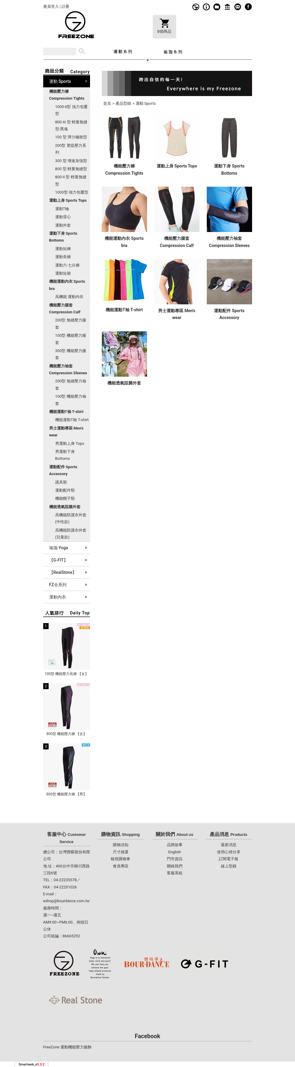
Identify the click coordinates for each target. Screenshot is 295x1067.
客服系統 (238, 7)
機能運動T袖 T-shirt (72, 419)
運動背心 (63, 217)
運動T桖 (62, 208)
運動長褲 (63, 257)
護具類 (61, 482)
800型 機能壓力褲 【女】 (66, 734)
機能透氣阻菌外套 (124, 383)
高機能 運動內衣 (69, 296)
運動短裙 (63, 273)
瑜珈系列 (173, 51)
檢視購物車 (120, 859)
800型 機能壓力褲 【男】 (66, 794)
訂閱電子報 (228, 859)
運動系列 (122, 51)
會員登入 (51, 6)
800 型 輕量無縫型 (71, 169)
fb (248, 7)
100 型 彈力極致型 (71, 137)
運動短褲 (63, 248)
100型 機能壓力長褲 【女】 (66, 674)
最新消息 (228, 844)
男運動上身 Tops (69, 443)
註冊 (65, 6)
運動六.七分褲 (67, 265)
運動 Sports (146, 103)
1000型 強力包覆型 (71, 192)
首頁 (107, 103)
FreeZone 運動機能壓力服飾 (67, 1047)
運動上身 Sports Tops (177, 166)
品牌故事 (196, 7)
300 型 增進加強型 (71, 160)
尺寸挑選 (120, 852)
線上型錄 (217, 7)
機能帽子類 (65, 498)
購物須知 (206, 7)
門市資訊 (227, 7)
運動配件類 (65, 490)
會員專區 (120, 866)
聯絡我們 (174, 866)
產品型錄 (123, 103)
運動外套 (63, 225)
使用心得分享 (228, 852)
